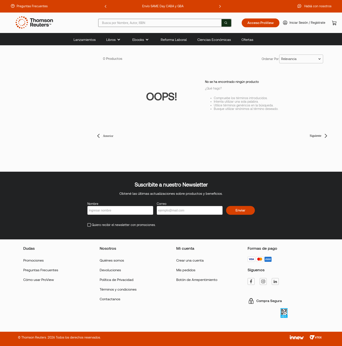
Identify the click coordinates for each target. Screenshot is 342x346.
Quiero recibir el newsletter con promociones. (124, 225)
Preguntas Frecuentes (32, 6)
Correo (161, 204)
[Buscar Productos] (226, 23)
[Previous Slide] (105, 6)
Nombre (92, 204)
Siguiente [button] (315, 135)
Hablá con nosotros (317, 6)
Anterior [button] (108, 136)
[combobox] (164, 23)
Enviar (240, 210)
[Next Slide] (220, 6)
